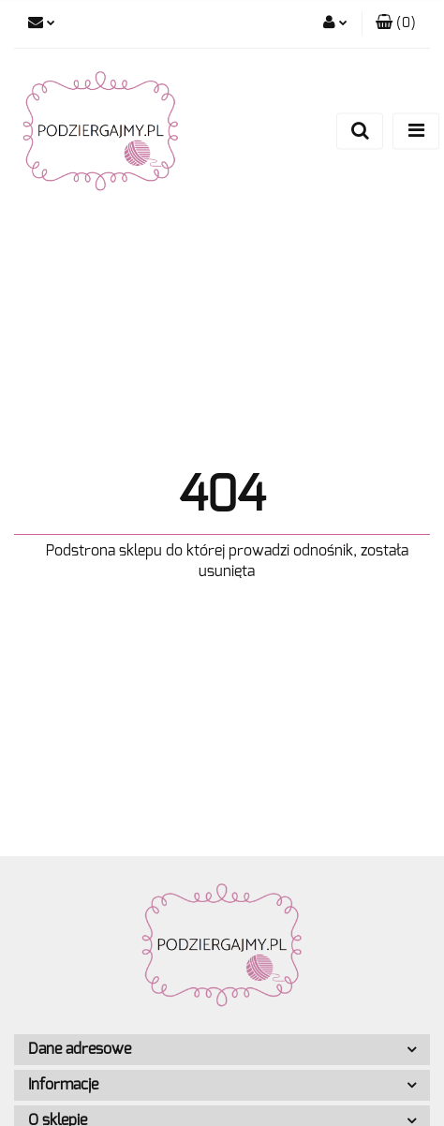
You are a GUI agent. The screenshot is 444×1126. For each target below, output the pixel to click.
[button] (396, 24)
